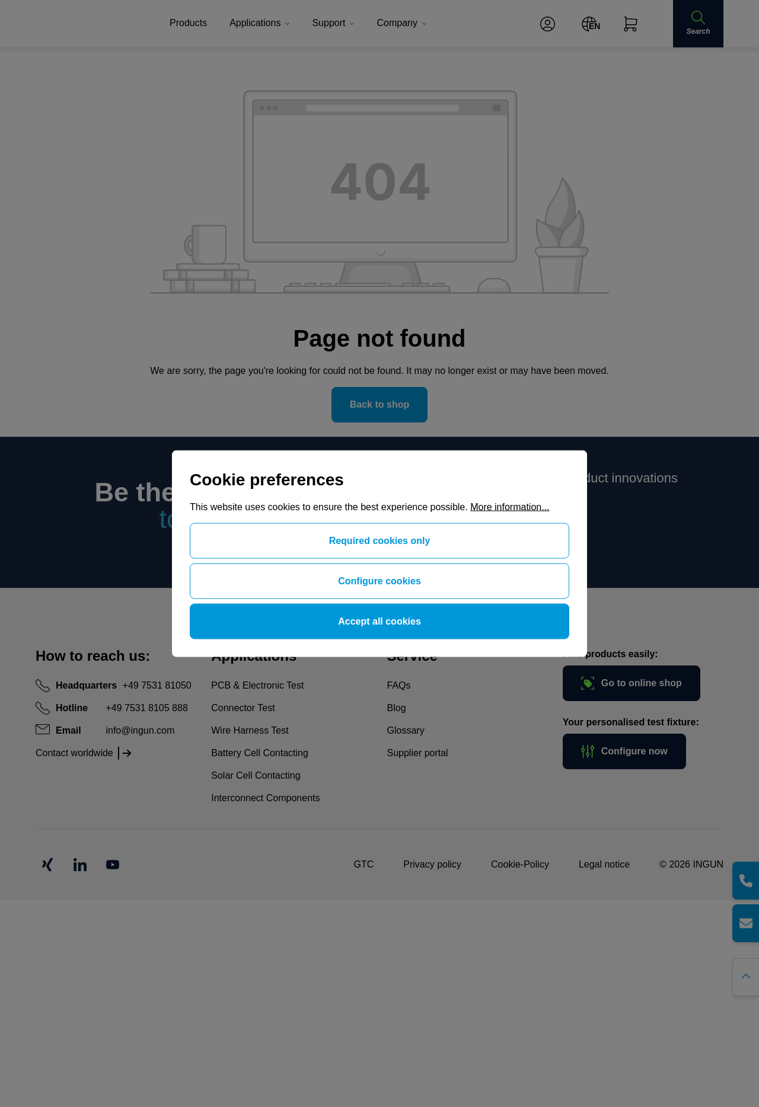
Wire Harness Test (249, 730)
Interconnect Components (265, 798)
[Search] (697, 23)
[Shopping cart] (630, 24)
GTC (363, 864)
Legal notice (604, 864)
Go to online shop (631, 683)
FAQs (399, 685)
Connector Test (243, 708)
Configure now (624, 751)
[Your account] (547, 24)
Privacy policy (432, 864)
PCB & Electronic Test (257, 685)
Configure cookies (379, 581)
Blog (396, 708)
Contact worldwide (74, 753)
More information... (509, 507)
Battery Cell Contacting (259, 753)
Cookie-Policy (520, 864)
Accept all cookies (379, 621)
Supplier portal (417, 753)
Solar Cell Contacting (255, 775)
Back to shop (379, 404)
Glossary (406, 730)
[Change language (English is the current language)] (589, 24)
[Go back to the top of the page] (745, 977)
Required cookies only (379, 541)
